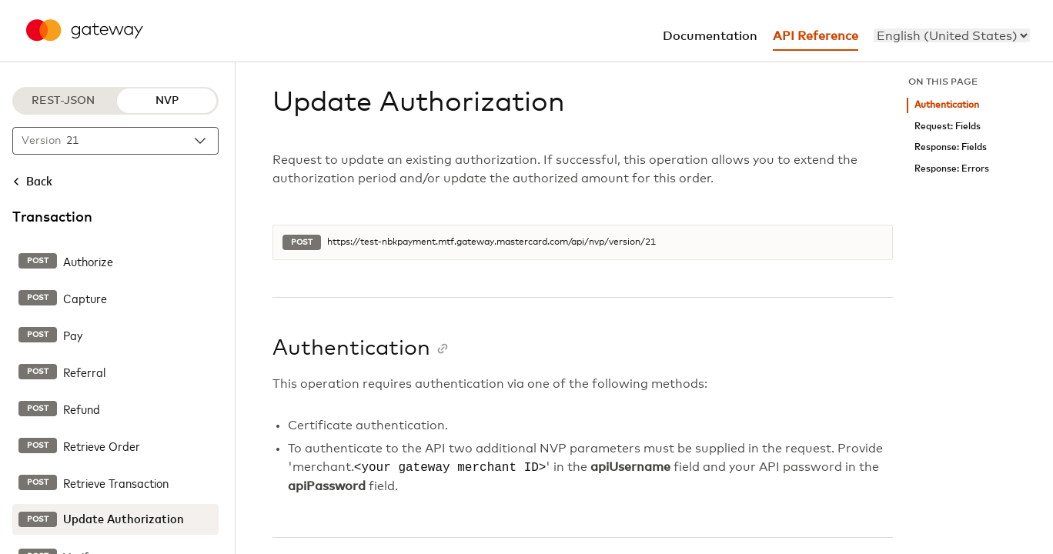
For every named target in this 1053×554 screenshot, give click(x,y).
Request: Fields (947, 127)
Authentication (946, 105)
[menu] (952, 35)
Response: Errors (951, 169)
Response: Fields (950, 147)
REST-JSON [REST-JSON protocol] (63, 100)
